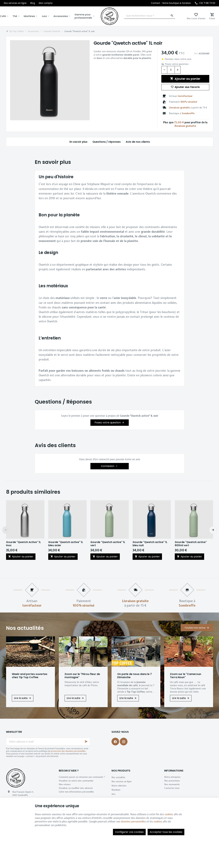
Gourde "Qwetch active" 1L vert (107, 544)
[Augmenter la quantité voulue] (178, 70)
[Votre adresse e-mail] (48, 741)
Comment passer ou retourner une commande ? (82, 777)
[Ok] (86, 741)
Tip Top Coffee (15, 31)
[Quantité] (171, 70)
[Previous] (6, 530)
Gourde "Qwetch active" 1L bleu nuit (150, 544)
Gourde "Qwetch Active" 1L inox (23, 544)
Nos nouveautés (172, 784)
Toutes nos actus (194, 627)
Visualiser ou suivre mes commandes (76, 780)
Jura (44, 16)
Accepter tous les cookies (166, 832)
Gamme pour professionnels (83, 16)
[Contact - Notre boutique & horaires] (171, 3)
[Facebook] (115, 741)
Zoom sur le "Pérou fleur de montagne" (82, 676)
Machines (29, 16)
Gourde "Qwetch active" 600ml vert (191, 544)
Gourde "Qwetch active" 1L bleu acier (65, 544)
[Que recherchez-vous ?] (149, 16)
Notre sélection (118, 785)
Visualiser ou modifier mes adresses (76, 788)
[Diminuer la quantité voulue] (164, 70)
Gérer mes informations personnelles (76, 791)
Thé (15, 16)
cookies (169, 814)
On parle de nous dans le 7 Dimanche (134, 676)
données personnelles (133, 821)
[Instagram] (123, 741)
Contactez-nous (172, 788)
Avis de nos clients (138, 142)
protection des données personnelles (68, 751)
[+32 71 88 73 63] (205, 3)
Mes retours (65, 784)
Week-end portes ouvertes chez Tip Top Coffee (29, 676)
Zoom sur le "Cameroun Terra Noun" (185, 676)
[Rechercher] (172, 16)
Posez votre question (176, 64)
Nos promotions (172, 780)
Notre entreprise (172, 777)
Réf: (196, 53)
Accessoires (61, 16)
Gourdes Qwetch (51, 31)
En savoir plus (78, 142)
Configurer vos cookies (129, 832)
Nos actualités (25, 628)
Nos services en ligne (121, 781)
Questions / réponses (106, 142)
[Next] (213, 530)
